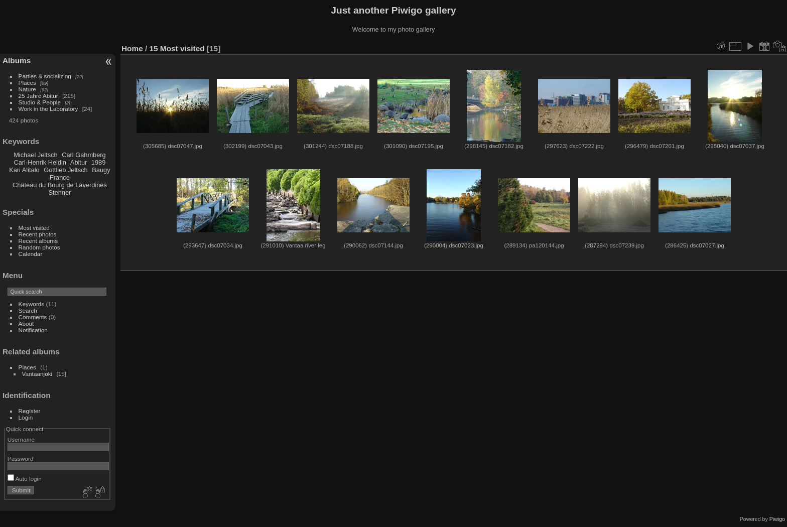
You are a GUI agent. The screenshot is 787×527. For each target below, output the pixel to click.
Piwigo (777, 519)
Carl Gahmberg (83, 155)
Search (28, 310)
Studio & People (40, 102)
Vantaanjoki (37, 373)
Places (27, 82)
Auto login (25, 478)
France (60, 177)
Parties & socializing (45, 76)
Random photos (39, 247)
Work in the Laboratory (48, 108)
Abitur (78, 162)
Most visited (34, 227)
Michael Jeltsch (35, 155)
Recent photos (38, 234)
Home (132, 48)
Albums (17, 60)
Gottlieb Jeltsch (66, 170)
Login (26, 417)
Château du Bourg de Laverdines (60, 185)
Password (21, 458)
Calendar (31, 253)
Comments (33, 317)
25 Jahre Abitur (38, 95)
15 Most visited (177, 48)
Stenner (59, 192)
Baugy (101, 170)
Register (30, 411)
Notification (33, 330)
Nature (27, 89)
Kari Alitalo (24, 170)
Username (21, 439)
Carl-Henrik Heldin (40, 162)
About (26, 323)
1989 (98, 162)
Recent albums (38, 240)
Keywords (32, 304)
